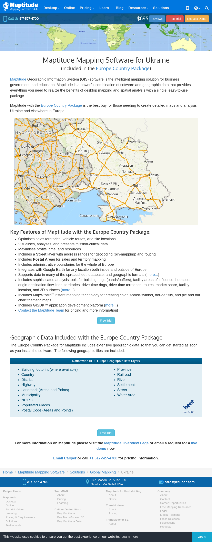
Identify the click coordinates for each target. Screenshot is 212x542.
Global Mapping (103, 472)
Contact (165, 499)
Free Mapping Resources (175, 507)
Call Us (21, 19)
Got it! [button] (202, 536)
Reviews (157, 18)
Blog (120, 8)
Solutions (162, 8)
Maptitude (18, 79)
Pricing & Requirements (20, 517)
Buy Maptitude (66, 513)
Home (8, 472)
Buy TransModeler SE (70, 517)
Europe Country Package (123, 68)
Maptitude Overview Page (126, 443)
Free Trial (175, 18)
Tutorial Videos (15, 509)
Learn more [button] (129, 536)
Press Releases (170, 518)
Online (69, 8)
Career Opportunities (173, 502)
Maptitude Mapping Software (41, 472)
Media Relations (170, 514)
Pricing (87, 8)
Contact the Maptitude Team (41, 310)
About (61, 495)
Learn (105, 8)
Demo (196, 18)
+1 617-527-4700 (103, 458)
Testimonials (13, 525)
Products (165, 526)
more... (152, 275)
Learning (11, 513)
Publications (167, 522)
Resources (138, 8)
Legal (163, 510)
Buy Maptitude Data (69, 521)
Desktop (51, 8)
